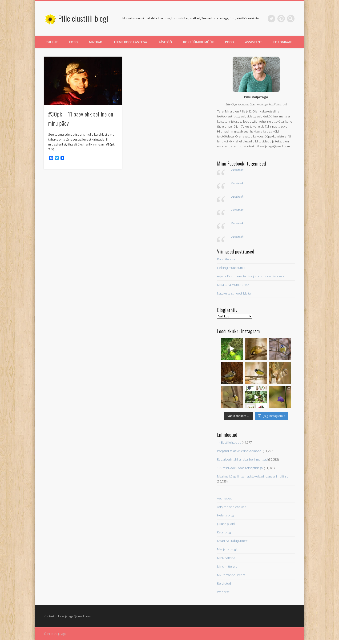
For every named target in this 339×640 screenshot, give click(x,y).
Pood (229, 42)
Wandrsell (224, 592)
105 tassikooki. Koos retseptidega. (240, 468)
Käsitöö (165, 42)
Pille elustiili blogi (83, 18)
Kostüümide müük (198, 42)
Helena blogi (225, 515)
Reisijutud (224, 583)
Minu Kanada (226, 558)
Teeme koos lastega (130, 42)
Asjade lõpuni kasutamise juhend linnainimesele (250, 276)
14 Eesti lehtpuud (229, 442)
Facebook (237, 169)
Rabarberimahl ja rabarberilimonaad (242, 459)
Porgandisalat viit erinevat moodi (239, 451)
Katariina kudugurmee (232, 541)
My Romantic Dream (231, 575)
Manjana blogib (227, 549)
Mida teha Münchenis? (233, 285)
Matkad (95, 42)
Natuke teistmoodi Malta (234, 293)
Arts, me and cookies (231, 507)
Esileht (52, 42)
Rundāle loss (226, 259)
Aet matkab (225, 498)
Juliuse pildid (226, 524)
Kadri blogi (224, 532)
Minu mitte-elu (227, 566)
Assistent (253, 42)
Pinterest (281, 18)
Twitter (271, 18)
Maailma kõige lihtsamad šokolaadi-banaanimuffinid (252, 476)
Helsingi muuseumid (231, 268)
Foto (73, 42)
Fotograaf (282, 42)
